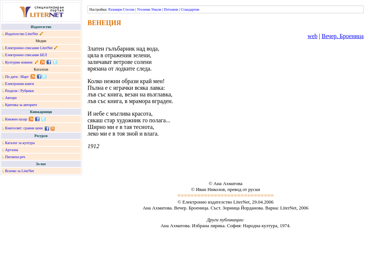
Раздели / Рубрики (19, 91)
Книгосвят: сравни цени (24, 128)
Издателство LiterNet (21, 34)
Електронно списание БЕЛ (26, 55)
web (312, 36)
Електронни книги (19, 84)
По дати (11, 77)
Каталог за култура (20, 143)
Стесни (128, 9)
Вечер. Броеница (343, 36)
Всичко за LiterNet (19, 171)
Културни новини (18, 62)
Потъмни (171, 9)
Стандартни (190, 9)
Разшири (115, 9)
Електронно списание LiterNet (29, 48)
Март (24, 77)
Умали (156, 9)
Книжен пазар (16, 119)
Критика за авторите (21, 105)
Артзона (11, 150)
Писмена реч (15, 157)
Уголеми (143, 9)
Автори (11, 98)
